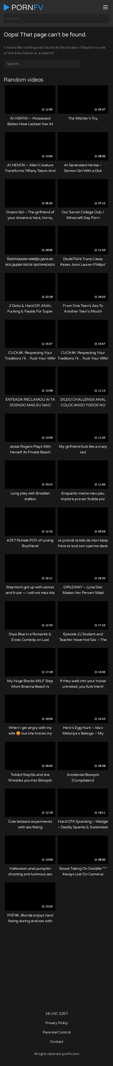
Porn (23, 7)
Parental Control (57, 1032)
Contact (56, 1041)
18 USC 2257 (56, 1013)
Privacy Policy (56, 1023)
